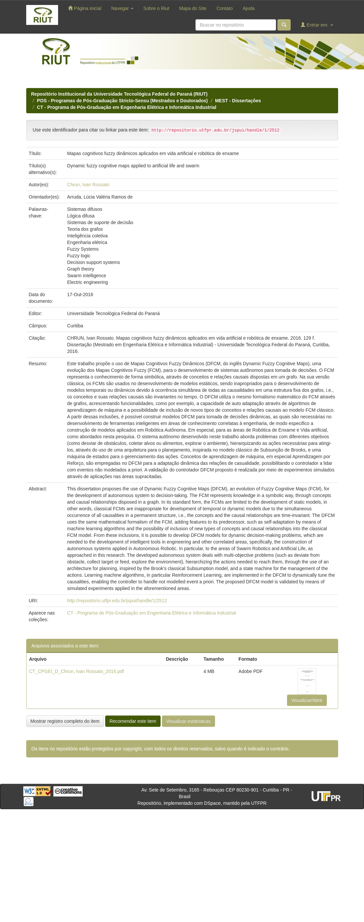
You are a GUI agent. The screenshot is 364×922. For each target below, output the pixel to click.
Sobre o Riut (156, 8)
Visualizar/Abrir (307, 700)
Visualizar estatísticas (188, 721)
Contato (224, 8)
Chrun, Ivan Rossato (88, 184)
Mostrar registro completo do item (65, 721)
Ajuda (249, 8)
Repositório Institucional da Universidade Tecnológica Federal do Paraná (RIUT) (119, 94)
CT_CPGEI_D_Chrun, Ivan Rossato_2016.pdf (76, 671)
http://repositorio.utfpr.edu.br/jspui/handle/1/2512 (117, 600)
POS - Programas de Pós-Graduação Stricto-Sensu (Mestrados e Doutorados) (122, 100)
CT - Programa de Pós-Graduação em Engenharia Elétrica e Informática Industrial (126, 107)
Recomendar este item (132, 721)
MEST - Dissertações (238, 100)
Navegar (122, 8)
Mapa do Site (193, 8)
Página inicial (84, 8)
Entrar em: (317, 25)
